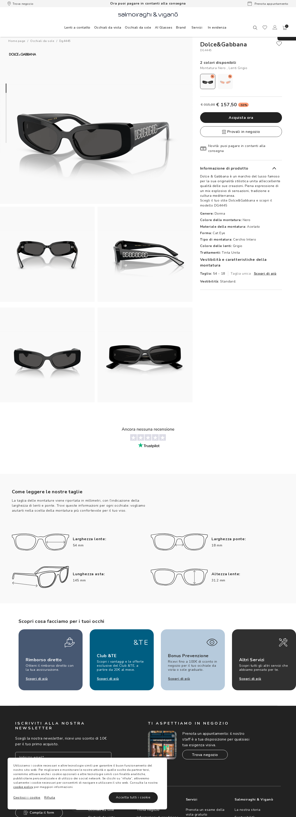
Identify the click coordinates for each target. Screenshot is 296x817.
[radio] (207, 81)
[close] (279, 43)
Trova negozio (21, 3)
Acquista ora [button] (241, 117)
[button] (285, 28)
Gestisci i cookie (26, 797)
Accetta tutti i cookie (133, 797)
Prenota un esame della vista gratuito (205, 812)
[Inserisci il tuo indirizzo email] (63, 757)
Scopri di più (265, 273)
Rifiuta (49, 797)
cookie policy (23, 787)
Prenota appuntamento (268, 3)
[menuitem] (77, 27)
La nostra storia (247, 809)
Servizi (197, 27)
